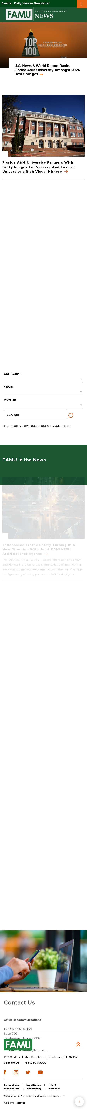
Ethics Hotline (11, 1088)
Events (6, 3)
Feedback (54, 1088)
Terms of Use (11, 1085)
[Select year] (43, 392)
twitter (28, 1072)
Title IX (52, 1085)
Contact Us (11, 1062)
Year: (8, 387)
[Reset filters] (70, 415)
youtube (40, 1072)
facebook (5, 1072)
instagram (16, 1072)
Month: (10, 400)
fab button (79, 1101)
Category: (12, 374)
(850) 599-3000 (35, 1062)
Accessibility (34, 1088)
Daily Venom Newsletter (32, 3)
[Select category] (43, 379)
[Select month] (43, 405)
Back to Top (78, 1044)
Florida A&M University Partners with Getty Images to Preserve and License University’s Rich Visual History (38, 166)
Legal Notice (33, 1085)
